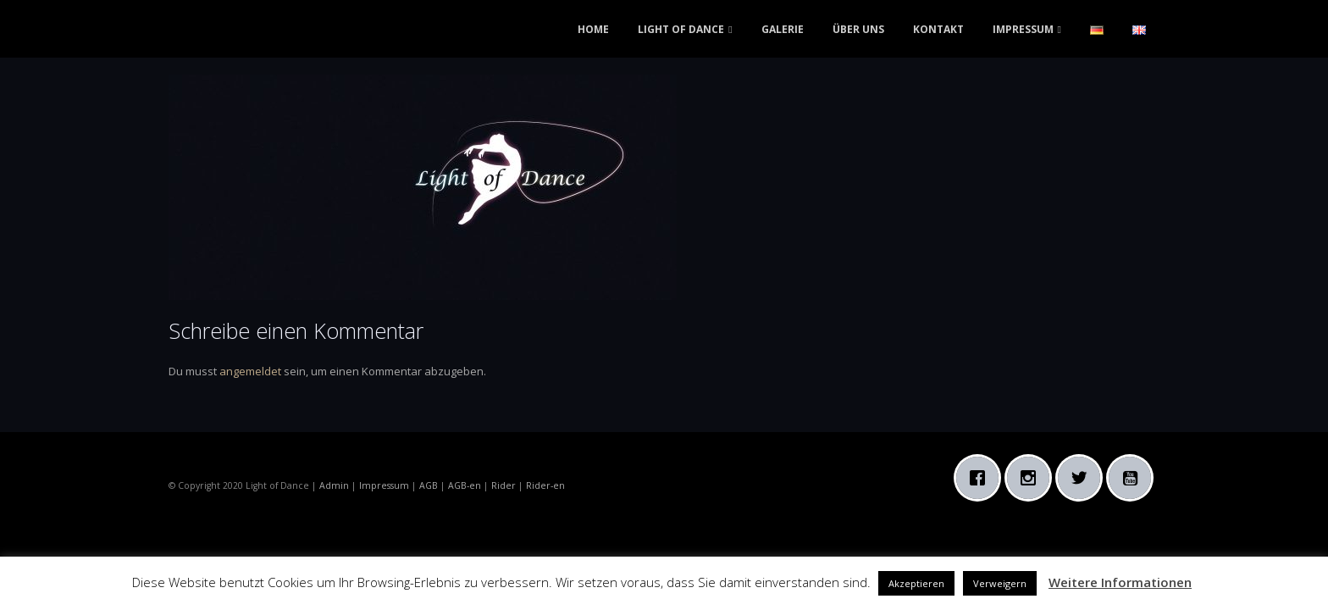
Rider (503, 485)
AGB (428, 485)
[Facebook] (981, 478)
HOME (593, 29)
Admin (334, 485)
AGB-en (464, 485)
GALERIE (782, 29)
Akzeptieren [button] (916, 583)
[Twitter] (1083, 478)
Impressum (384, 485)
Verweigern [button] (999, 583)
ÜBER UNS (858, 29)
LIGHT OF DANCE (681, 29)
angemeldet (250, 371)
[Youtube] (1134, 478)
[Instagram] (1032, 478)
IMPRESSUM (1023, 29)
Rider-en (545, 485)
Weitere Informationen (1120, 582)
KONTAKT (938, 29)
